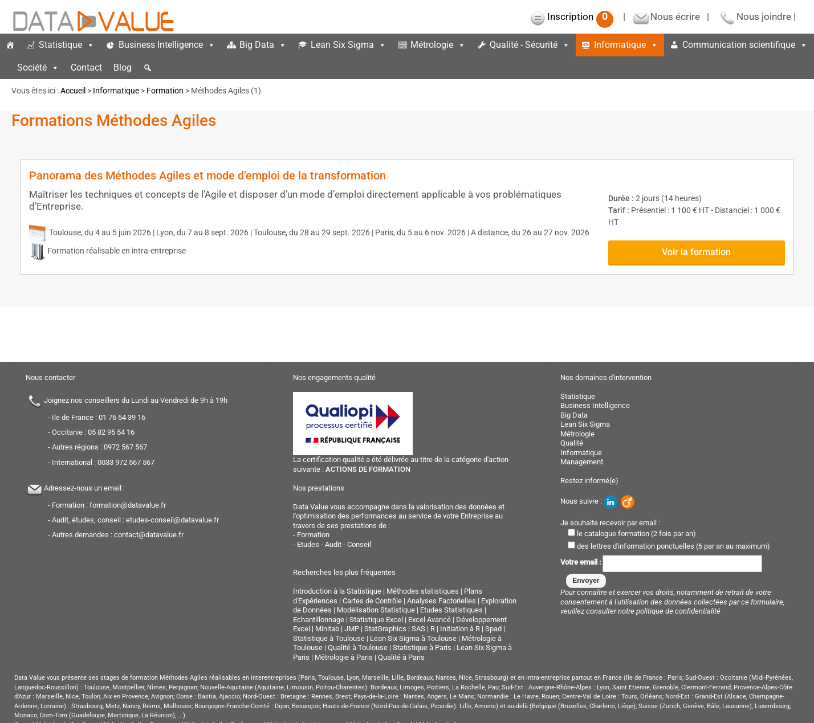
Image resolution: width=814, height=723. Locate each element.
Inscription (580, 16)
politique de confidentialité (678, 611)
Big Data (263, 44)
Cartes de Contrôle (372, 601)
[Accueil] (10, 45)
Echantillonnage (318, 619)
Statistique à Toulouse (329, 638)
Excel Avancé (429, 619)
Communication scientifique (745, 44)
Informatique (626, 44)
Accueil (73, 90)
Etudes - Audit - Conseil (334, 544)
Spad (493, 628)
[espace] (5, 67)
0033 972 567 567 (125, 462)
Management (581, 462)
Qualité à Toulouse (358, 647)
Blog (122, 67)
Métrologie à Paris (344, 657)
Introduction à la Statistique (337, 591)
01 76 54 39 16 (122, 417)
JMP (351, 628)
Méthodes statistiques (422, 591)
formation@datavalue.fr (127, 505)
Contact (86, 67)
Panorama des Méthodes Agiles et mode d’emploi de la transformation (207, 175)
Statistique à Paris (422, 647)
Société (38, 67)
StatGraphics (385, 628)
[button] (147, 67)
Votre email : (661, 562)
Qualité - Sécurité (530, 44)
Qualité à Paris (401, 657)
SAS (418, 628)
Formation (165, 90)
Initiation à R (460, 628)
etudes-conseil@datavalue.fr (172, 520)
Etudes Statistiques (451, 610)
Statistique (67, 44)
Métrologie (438, 44)
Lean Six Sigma (348, 44)
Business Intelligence (167, 44)
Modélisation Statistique (376, 610)
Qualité (571, 443)
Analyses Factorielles (441, 601)
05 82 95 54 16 (111, 432)
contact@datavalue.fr (149, 534)
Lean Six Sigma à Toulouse (413, 638)
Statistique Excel (376, 619)
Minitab (327, 628)
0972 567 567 (125, 447)
